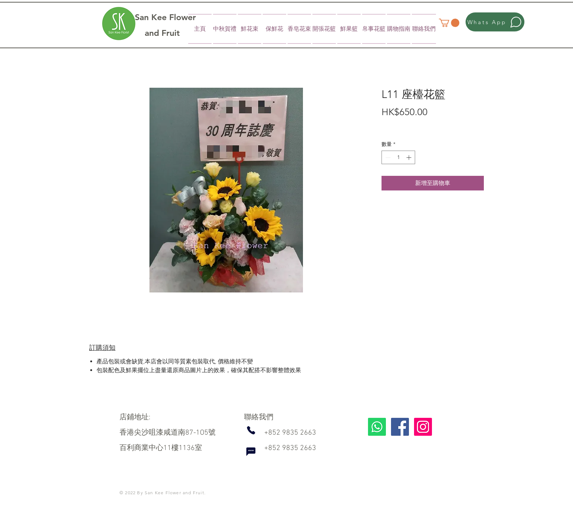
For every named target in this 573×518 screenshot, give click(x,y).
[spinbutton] (398, 157)
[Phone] (251, 430)
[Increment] (409, 157)
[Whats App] (495, 21)
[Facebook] (400, 427)
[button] (449, 23)
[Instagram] (423, 427)
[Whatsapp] (377, 427)
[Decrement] (387, 157)
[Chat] (251, 452)
